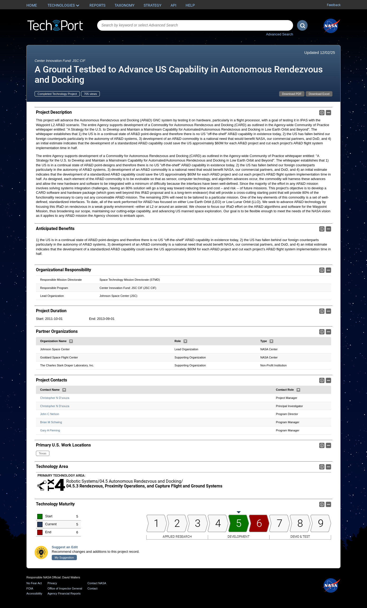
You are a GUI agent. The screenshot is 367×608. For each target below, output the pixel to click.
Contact (92, 588)
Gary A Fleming (50, 430)
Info (321, 112)
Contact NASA (96, 583)
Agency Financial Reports (64, 593)
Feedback (334, 5)
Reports (97, 5)
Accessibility (34, 593)
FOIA (29, 588)
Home (31, 5)
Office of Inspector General (65, 588)
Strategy (152, 5)
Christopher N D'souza (54, 397)
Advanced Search (279, 34)
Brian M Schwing (51, 422)
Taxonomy (124, 5)
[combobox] (195, 25)
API (173, 5)
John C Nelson (49, 414)
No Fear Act (34, 583)
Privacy (52, 583)
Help (190, 5)
